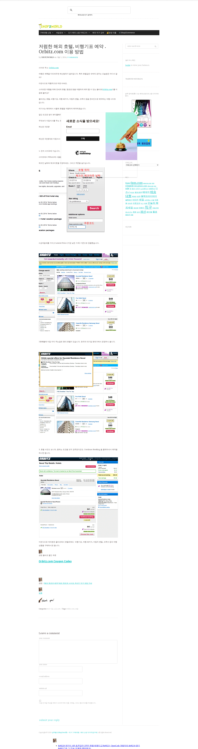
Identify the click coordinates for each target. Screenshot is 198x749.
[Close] (136, 113)
